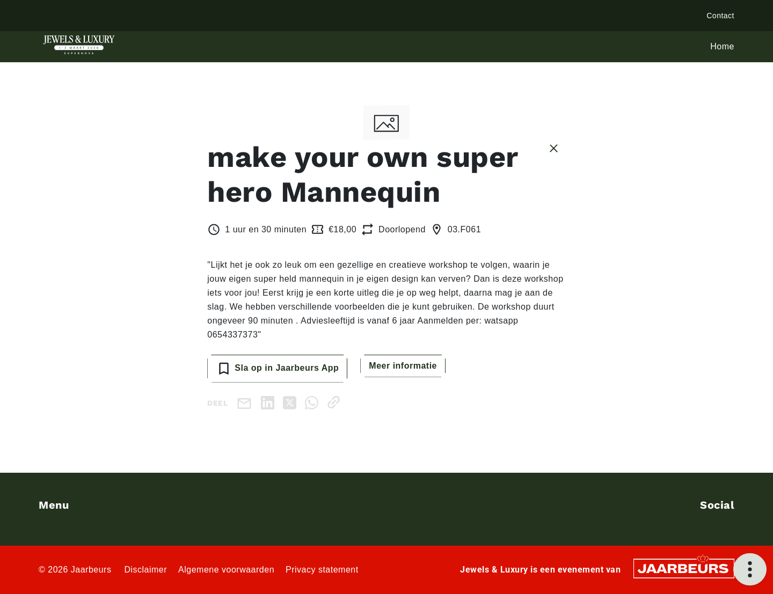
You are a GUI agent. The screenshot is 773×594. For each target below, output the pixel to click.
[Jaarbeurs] (683, 567)
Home (722, 46)
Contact (720, 15)
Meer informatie (403, 365)
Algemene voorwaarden (226, 569)
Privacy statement (322, 569)
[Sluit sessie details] (554, 147)
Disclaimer (145, 569)
